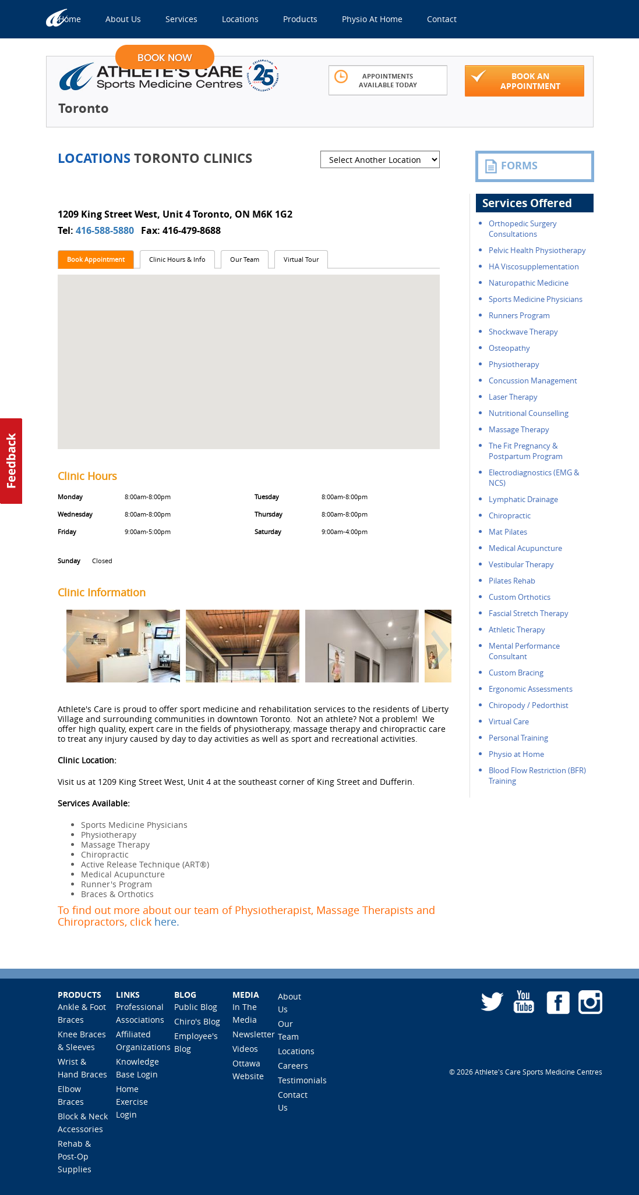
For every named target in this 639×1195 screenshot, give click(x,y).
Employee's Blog (196, 1042)
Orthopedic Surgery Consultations (523, 228)
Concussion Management (533, 380)
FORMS (511, 165)
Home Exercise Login (132, 1101)
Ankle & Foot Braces (82, 1013)
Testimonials (302, 1080)
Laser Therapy (513, 397)
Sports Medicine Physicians (535, 299)
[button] (67, 655)
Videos (245, 1048)
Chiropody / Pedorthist (529, 705)
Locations (296, 1051)
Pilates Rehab (512, 580)
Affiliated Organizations (143, 1040)
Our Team (244, 259)
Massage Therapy (519, 429)
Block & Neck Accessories (83, 1122)
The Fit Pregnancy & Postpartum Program (526, 450)
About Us (289, 1003)
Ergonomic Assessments (531, 689)
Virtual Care (509, 721)
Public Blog (195, 1006)
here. (166, 922)
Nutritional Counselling (529, 413)
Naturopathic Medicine (529, 283)
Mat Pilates (508, 532)
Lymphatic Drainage (523, 499)
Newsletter (253, 1034)
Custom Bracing (516, 672)
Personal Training (518, 737)
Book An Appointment (515, 80)
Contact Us (293, 1101)
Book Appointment (96, 259)
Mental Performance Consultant (524, 651)
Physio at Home (516, 754)
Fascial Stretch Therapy (529, 613)
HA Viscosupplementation (534, 266)
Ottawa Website (248, 1070)
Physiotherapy (514, 364)
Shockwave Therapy (523, 331)
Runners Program (519, 315)
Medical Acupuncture (525, 548)
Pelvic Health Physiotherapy (537, 250)
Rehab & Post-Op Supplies (74, 1156)
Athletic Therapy (517, 629)
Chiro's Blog (197, 1021)
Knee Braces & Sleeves (82, 1040)
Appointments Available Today (375, 79)
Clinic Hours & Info (177, 259)
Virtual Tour (301, 259)
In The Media (244, 1013)
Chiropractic (510, 515)
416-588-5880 (106, 230)
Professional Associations (140, 1013)
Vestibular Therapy (521, 564)
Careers (293, 1065)
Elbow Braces (71, 1095)
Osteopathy (509, 348)
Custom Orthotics (519, 597)
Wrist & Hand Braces (82, 1068)
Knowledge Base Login (137, 1068)
